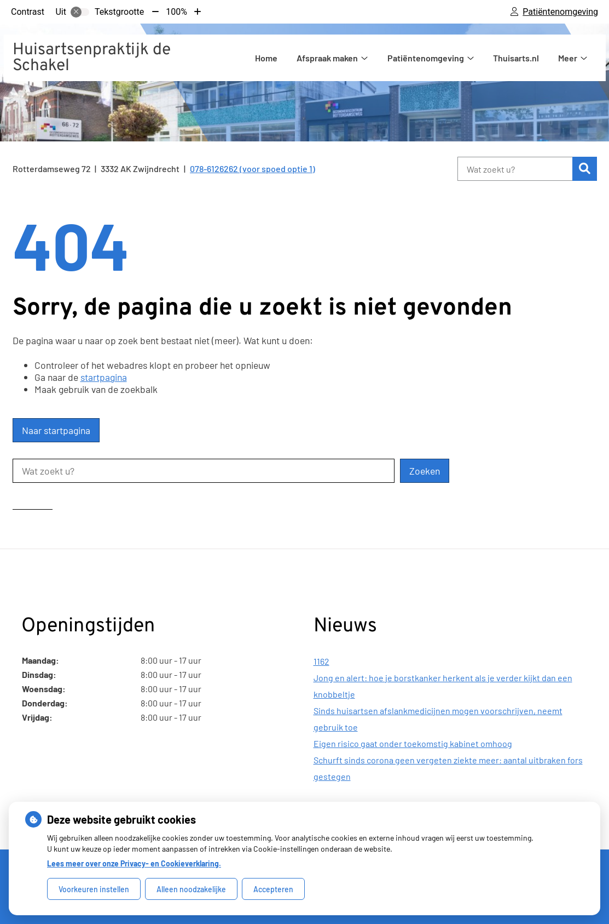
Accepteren (273, 889)
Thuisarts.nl (516, 58)
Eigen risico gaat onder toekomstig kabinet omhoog (413, 743)
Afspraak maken (327, 58)
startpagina (103, 377)
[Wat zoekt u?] (515, 169)
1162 (321, 661)
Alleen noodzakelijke (191, 889)
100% (176, 12)
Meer (567, 58)
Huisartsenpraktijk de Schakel (92, 58)
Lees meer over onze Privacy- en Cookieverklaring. (134, 863)
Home (266, 58)
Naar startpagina (56, 430)
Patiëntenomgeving (425, 58)
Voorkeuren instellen (94, 889)
